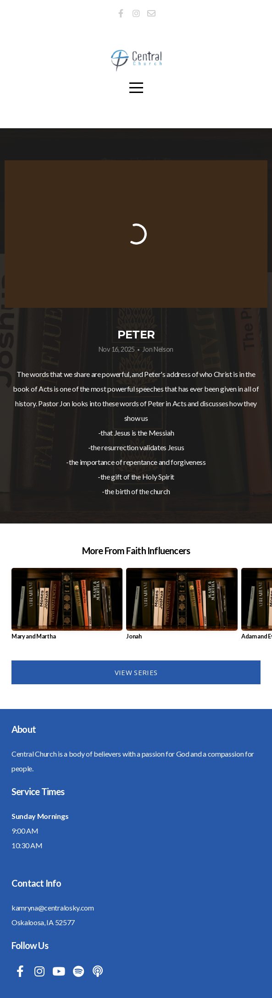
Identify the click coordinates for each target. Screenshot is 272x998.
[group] (66, 607)
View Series (136, 672)
